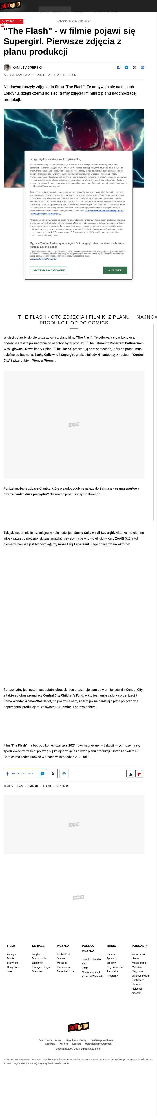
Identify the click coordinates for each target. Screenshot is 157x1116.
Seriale (38, 962)
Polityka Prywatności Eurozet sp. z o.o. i (104, 210)
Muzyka (63, 962)
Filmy (87, 19)
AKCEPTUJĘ (115, 270)
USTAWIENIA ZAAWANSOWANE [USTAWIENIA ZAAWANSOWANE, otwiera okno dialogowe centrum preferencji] (48, 270)
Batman (33, 803)
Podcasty (140, 962)
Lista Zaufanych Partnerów (43, 259)
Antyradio (62, 19)
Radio (111, 962)
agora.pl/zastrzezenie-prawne (54, 1080)
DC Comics (62, 803)
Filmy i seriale (76, 19)
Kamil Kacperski (27, 65)
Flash (47, 803)
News (19, 803)
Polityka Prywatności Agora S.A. (45, 214)
